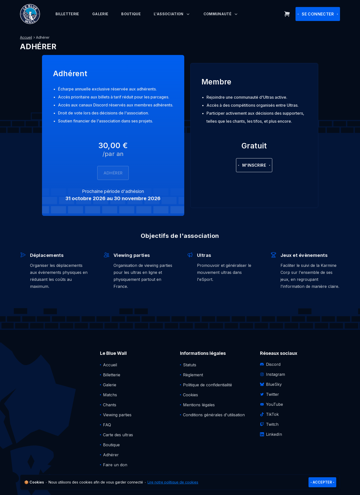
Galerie (100, 14)
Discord (270, 364)
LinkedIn (271, 434)
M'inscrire (254, 165)
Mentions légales (199, 405)
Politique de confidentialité (207, 385)
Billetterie (67, 14)
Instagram (272, 374)
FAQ (107, 425)
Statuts (189, 365)
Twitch (269, 424)
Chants (109, 405)
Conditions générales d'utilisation (214, 415)
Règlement (193, 375)
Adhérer (113, 172)
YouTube (271, 404)
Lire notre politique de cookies (173, 482)
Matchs (110, 395)
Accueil (26, 37)
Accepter (322, 482)
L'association (172, 13)
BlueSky (271, 384)
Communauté (221, 13)
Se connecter (318, 13)
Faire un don (115, 465)
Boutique (131, 14)
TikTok (269, 414)
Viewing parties (117, 415)
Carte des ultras (118, 435)
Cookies (190, 395)
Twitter (269, 394)
